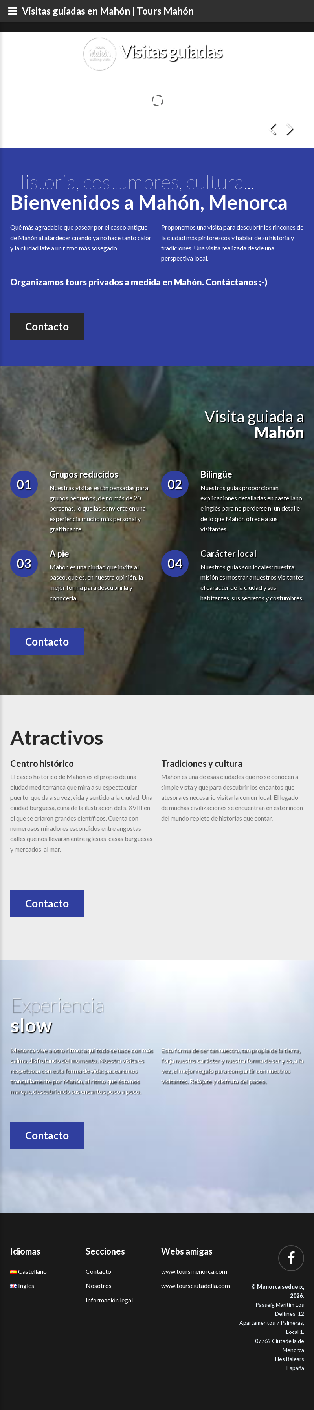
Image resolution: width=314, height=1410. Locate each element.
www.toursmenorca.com (194, 1271)
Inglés (22, 1285)
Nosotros (99, 1285)
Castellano (28, 1271)
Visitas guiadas (170, 51)
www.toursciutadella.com (195, 1285)
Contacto (47, 326)
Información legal (109, 1300)
